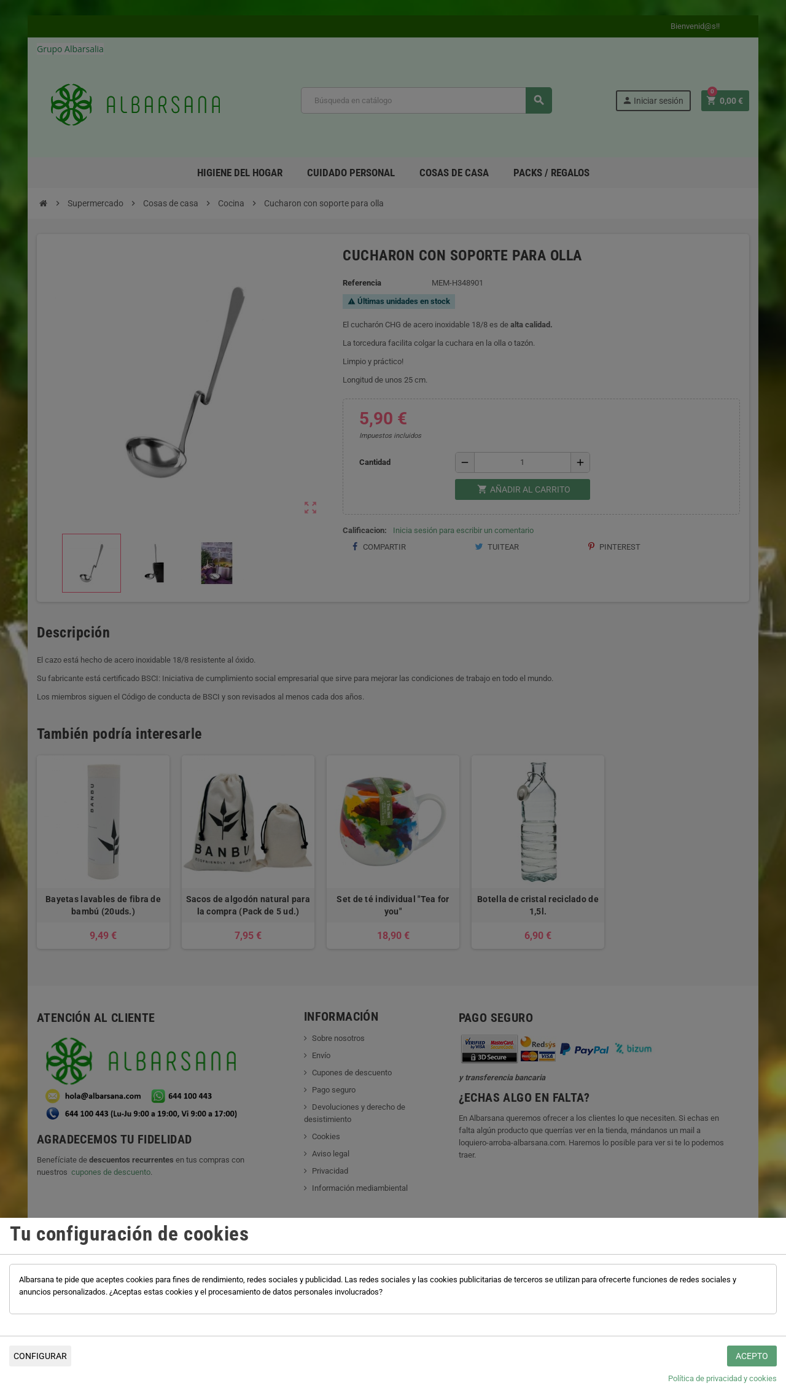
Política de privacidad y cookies (722, 1378)
